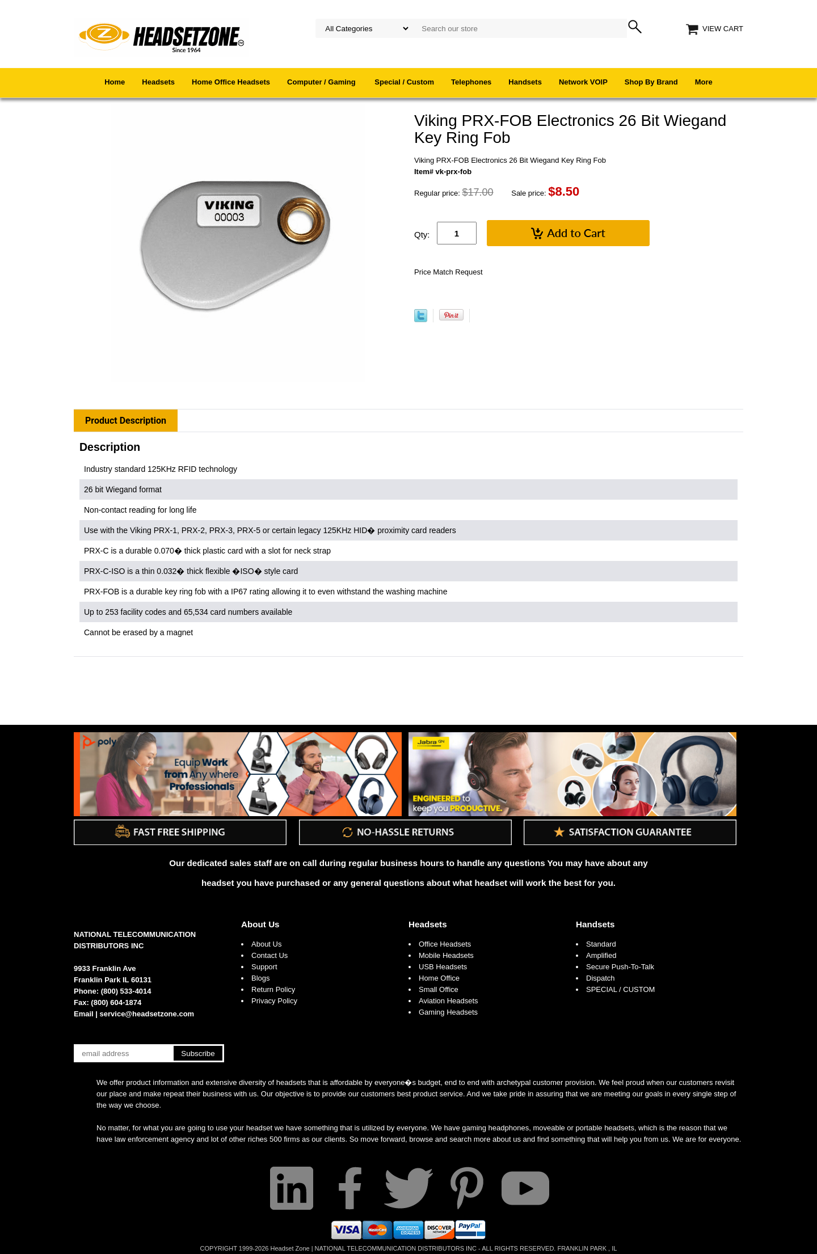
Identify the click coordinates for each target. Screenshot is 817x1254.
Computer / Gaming (322, 82)
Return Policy (273, 989)
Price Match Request (448, 272)
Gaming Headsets (448, 1012)
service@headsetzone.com (147, 1014)
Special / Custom (404, 82)
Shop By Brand (651, 82)
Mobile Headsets (446, 955)
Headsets (158, 82)
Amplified (601, 955)
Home (114, 82)
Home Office (439, 978)
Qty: (422, 234)
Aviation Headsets (448, 1001)
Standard (601, 944)
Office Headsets (445, 944)
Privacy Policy (274, 1001)
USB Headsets (443, 966)
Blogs (260, 978)
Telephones (471, 82)
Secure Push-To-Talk (620, 966)
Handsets (525, 82)
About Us (260, 924)
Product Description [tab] (125, 420)
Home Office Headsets (231, 82)
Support (264, 966)
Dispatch (600, 978)
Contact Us (269, 955)
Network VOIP (583, 82)
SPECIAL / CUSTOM (620, 989)
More (704, 82)
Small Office (438, 989)
